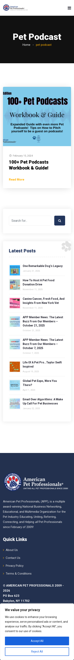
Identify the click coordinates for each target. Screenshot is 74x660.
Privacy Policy (14, 565)
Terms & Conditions (19, 573)
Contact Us (13, 558)
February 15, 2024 (23, 155)
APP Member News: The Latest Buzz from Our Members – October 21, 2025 (43, 321)
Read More (16, 179)
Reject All (37, 651)
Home (26, 45)
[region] (37, 631)
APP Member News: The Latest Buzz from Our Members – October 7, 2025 (43, 344)
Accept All (37, 641)
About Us (12, 550)
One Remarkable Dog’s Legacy (43, 266)
